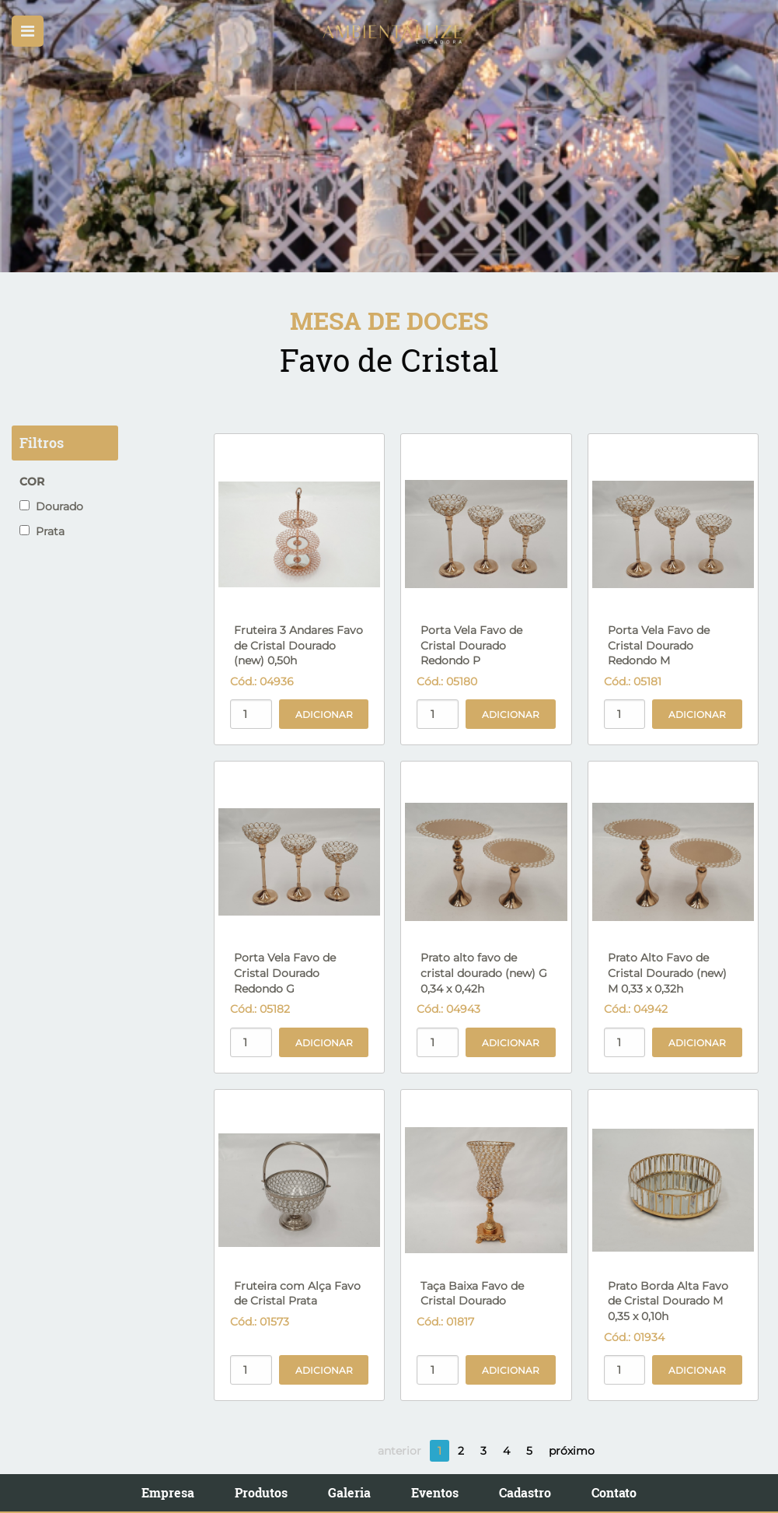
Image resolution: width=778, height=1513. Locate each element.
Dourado (51, 506)
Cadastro (525, 1492)
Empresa (167, 1492)
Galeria (349, 1492)
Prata (42, 531)
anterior (399, 1451)
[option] (389, 136)
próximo (572, 1451)
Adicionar (324, 714)
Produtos (261, 1492)
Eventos (435, 1492)
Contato (614, 1492)
